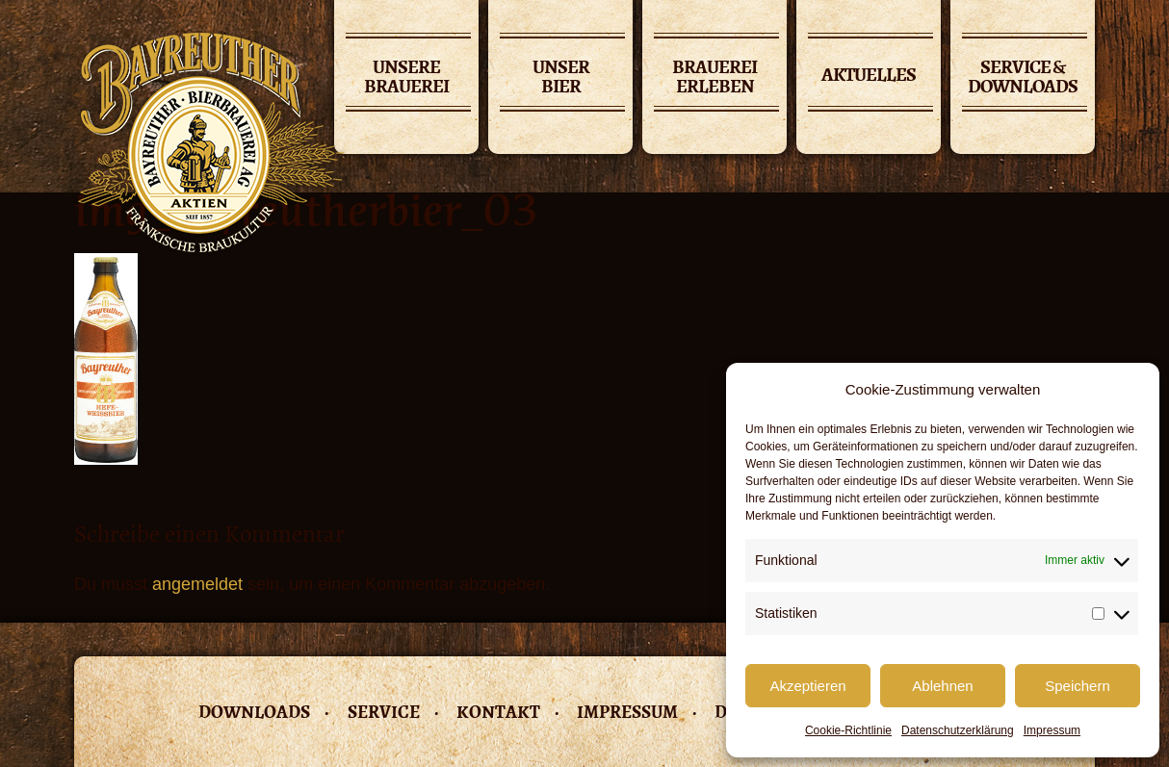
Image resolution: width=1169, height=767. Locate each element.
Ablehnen (942, 686)
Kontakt (498, 712)
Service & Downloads (1023, 78)
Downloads (254, 712)
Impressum (1052, 730)
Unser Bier (561, 78)
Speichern (1077, 686)
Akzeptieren (807, 686)
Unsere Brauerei (406, 78)
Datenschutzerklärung (957, 730)
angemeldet (197, 584)
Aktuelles (868, 75)
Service (384, 712)
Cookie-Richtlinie (848, 730)
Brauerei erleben (714, 78)
